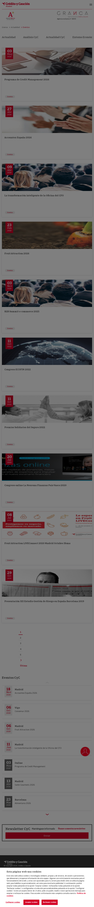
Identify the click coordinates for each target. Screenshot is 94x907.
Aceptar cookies (31, 902)
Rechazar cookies (49, 902)
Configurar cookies (13, 902)
